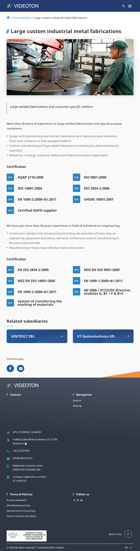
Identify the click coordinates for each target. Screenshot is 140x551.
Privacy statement (16, 500)
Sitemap (77, 405)
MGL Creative (56, 547)
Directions (20, 443)
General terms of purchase (21, 510)
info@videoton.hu (23, 458)
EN (129, 547)
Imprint (77, 400)
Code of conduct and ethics (21, 516)
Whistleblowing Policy (19, 505)
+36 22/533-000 (21, 450)
